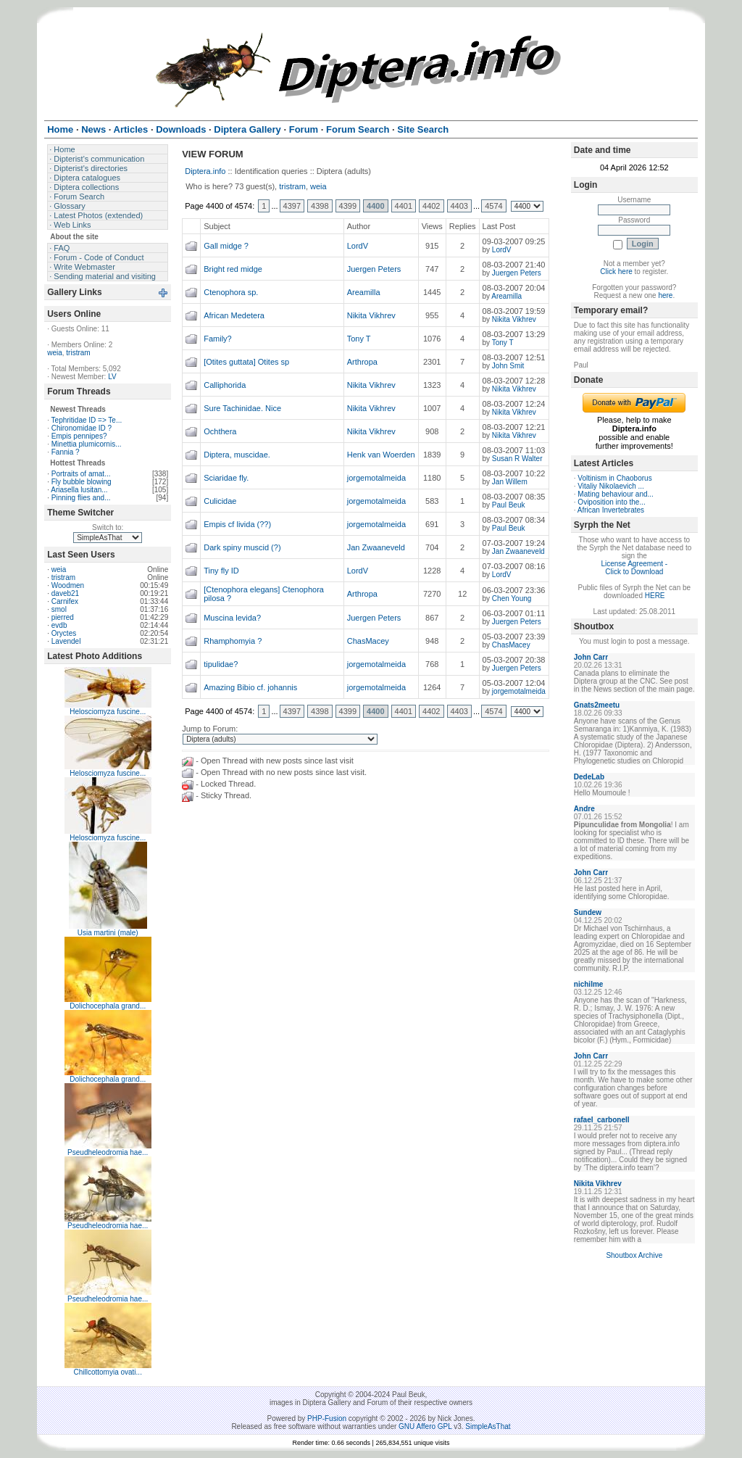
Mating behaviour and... (616, 494)
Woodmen (67, 585)
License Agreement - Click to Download (634, 568)
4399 (348, 206)
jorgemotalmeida (376, 477)
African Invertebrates (611, 510)
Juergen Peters (374, 269)
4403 (459, 206)
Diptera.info (205, 171)
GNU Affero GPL (425, 1426)
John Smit (508, 366)
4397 (292, 206)
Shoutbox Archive (634, 1255)
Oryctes (63, 633)
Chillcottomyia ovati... (107, 1372)
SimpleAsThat (487, 1426)
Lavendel (66, 641)
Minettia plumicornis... (86, 444)
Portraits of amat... (81, 474)
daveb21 (65, 593)
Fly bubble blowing (81, 482)
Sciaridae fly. (226, 477)
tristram (78, 353)
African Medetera (234, 315)
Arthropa (362, 361)
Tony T (359, 338)
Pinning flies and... (81, 498)
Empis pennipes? (79, 436)
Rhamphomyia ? (233, 641)
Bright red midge (233, 269)
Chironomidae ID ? (81, 428)
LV (112, 377)
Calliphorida (225, 385)
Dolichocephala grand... (108, 1006)
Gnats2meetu (597, 705)
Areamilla (363, 292)
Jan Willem (510, 482)
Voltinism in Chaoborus (614, 478)
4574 (493, 206)
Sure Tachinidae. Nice (242, 408)
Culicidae (220, 501)
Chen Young (512, 598)
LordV (357, 245)
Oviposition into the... (611, 502)
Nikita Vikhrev (371, 315)
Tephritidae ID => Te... (86, 420)
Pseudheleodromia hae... (107, 1152)
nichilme (589, 984)
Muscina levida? (232, 617)
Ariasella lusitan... (79, 490)
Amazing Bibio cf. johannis (250, 687)
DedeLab (589, 777)
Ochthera (220, 431)
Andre (584, 809)
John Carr (591, 657)
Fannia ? (65, 452)
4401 (403, 206)
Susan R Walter (517, 459)
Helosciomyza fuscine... (108, 712)
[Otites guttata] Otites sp (246, 361)
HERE (655, 596)
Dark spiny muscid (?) (242, 547)
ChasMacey (368, 641)
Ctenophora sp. (231, 292)
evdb (59, 625)
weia (54, 353)
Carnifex (64, 601)
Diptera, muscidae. (237, 454)
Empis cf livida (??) (237, 524)
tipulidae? (221, 664)
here (665, 295)
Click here (616, 272)
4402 (431, 206)
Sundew (587, 912)
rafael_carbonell (602, 1120)
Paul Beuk (508, 505)
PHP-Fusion (326, 1418)
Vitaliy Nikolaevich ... (611, 486)
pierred (62, 617)
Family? (218, 338)
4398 (319, 206)
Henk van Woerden (381, 454)
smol (59, 609)
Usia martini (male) (108, 933)
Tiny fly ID (221, 570)
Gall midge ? (226, 245)
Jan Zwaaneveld (376, 547)
